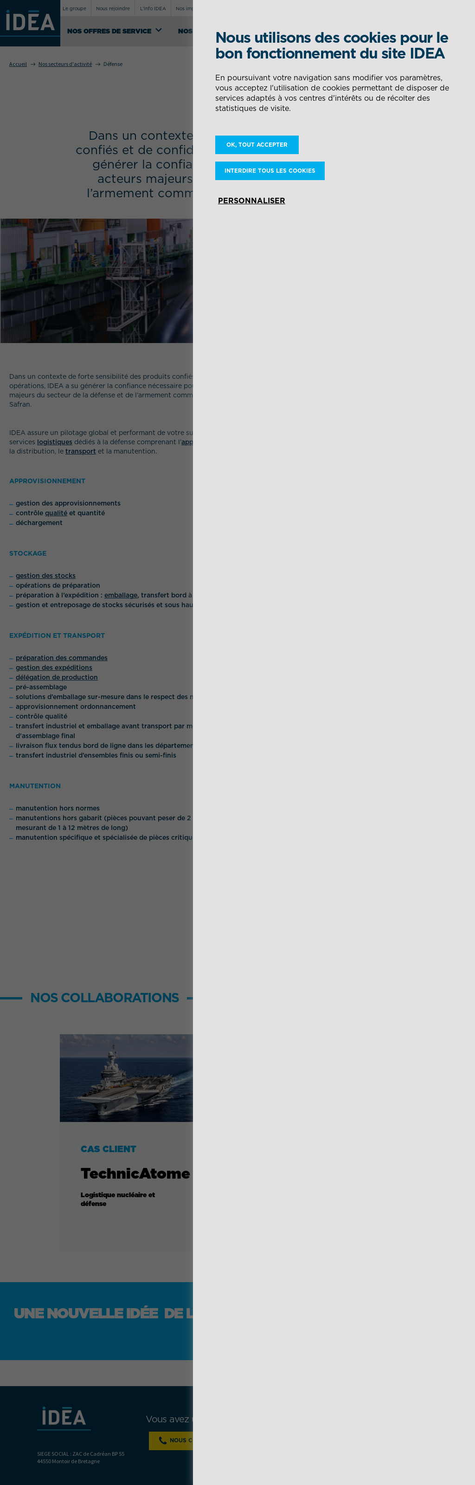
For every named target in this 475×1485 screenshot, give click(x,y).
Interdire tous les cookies (270, 171)
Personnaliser (251, 200)
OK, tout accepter (257, 145)
